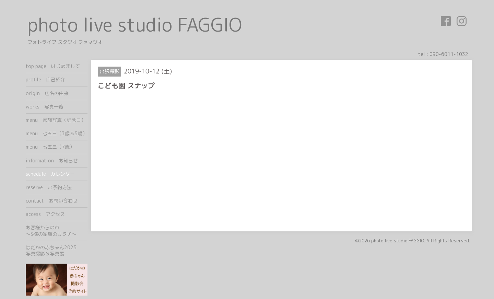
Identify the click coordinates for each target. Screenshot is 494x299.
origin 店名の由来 (47, 93)
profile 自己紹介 (45, 79)
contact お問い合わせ (52, 200)
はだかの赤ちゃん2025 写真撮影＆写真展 (56, 250)
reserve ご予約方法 (49, 187)
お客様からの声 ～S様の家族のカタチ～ (56, 230)
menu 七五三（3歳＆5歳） (56, 133)
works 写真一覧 (44, 106)
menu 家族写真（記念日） (56, 120)
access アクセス (45, 214)
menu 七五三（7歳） (50, 146)
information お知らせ (52, 160)
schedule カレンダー (50, 174)
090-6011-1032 (449, 54)
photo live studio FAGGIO (134, 24)
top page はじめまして (53, 66)
